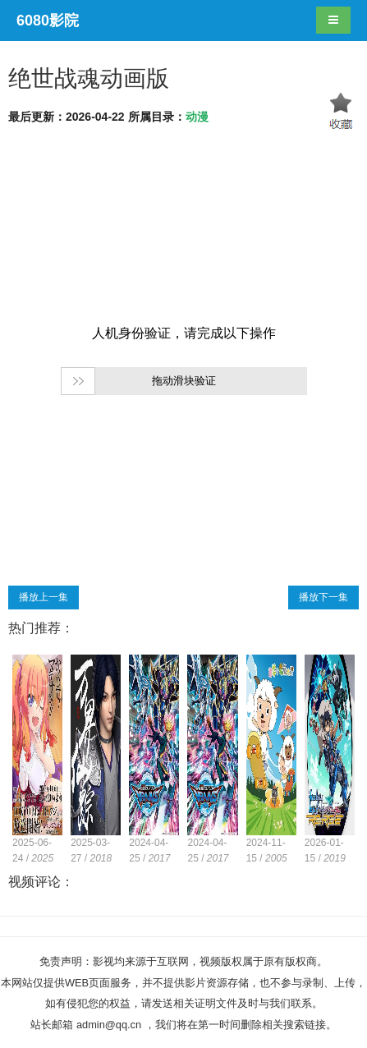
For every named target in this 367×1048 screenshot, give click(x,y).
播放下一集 (323, 597)
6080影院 (47, 20)
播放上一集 (43, 597)
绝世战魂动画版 (88, 78)
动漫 (197, 116)
